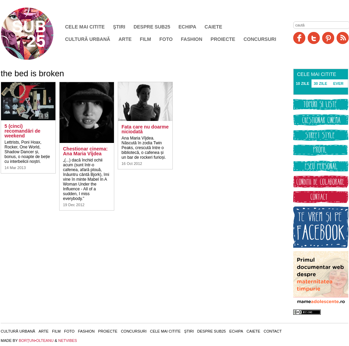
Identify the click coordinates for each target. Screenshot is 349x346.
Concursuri (259, 39)
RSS (343, 38)
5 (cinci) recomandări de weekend (22, 130)
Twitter (314, 38)
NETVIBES (67, 340)
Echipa (188, 27)
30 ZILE (320, 83)
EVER (338, 83)
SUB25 (35, 33)
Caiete (213, 27)
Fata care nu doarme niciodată (145, 129)
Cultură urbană (87, 39)
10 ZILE (302, 83)
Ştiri (119, 27)
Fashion (191, 39)
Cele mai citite (85, 27)
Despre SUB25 (152, 27)
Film (145, 39)
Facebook (299, 38)
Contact (273, 331)
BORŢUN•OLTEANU (36, 340)
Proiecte (223, 39)
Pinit (328, 38)
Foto (166, 39)
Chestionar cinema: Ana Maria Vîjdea (85, 151)
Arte (124, 39)
